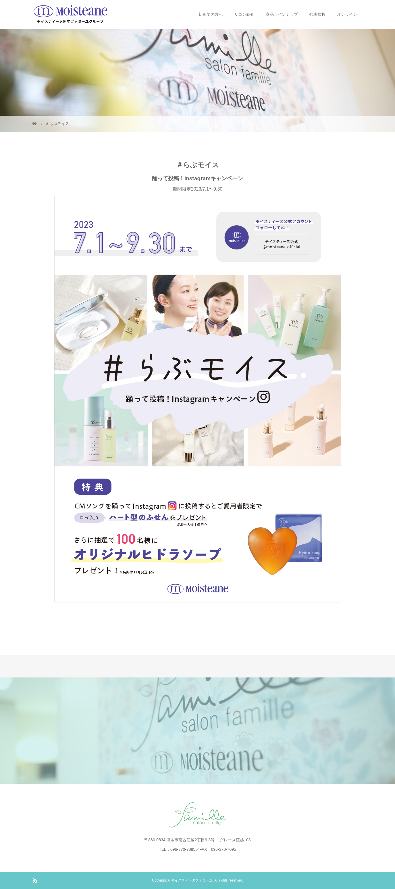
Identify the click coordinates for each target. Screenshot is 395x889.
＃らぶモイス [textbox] (197, 165)
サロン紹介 (244, 14)
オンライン (347, 14)
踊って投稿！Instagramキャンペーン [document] (198, 178)
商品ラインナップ (282, 14)
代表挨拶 (317, 14)
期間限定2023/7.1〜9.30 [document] (197, 394)
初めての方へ (211, 14)
